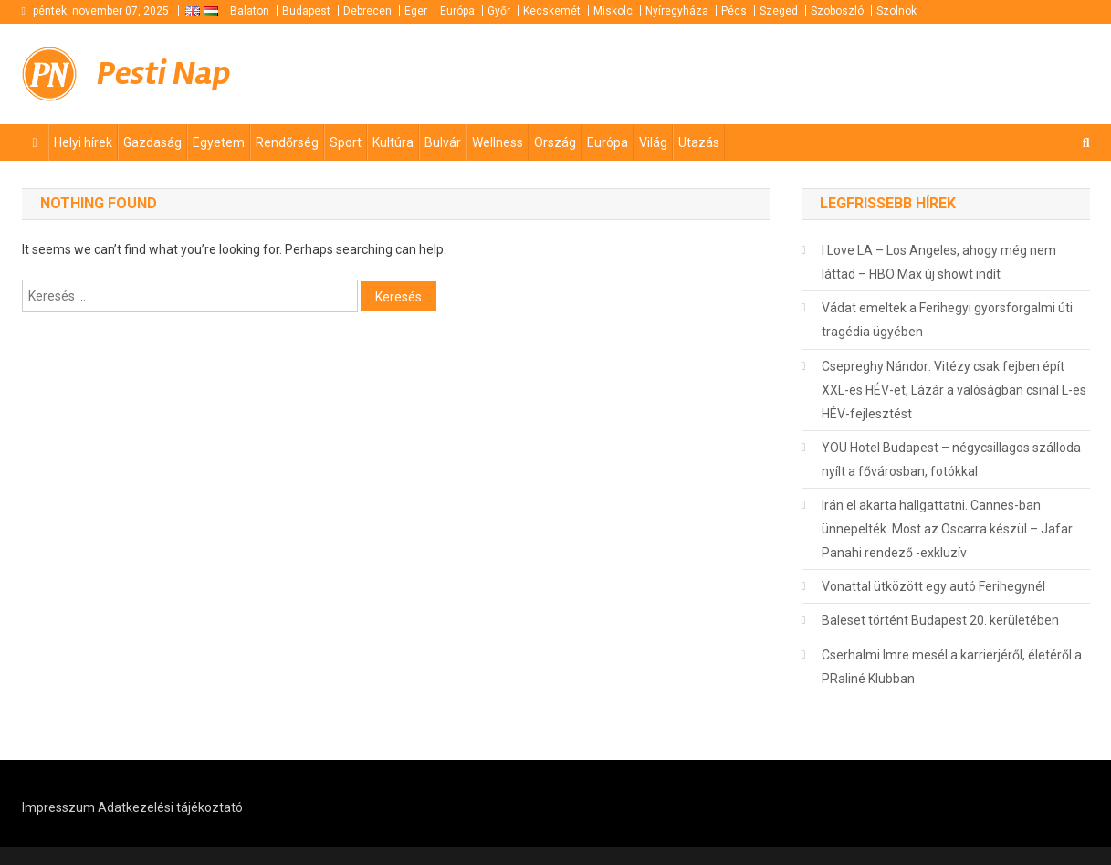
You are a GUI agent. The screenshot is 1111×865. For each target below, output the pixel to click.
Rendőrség (287, 142)
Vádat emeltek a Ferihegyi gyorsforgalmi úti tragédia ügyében (947, 320)
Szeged (779, 11)
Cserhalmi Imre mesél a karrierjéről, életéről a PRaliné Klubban (952, 667)
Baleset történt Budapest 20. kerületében (940, 620)
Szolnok (896, 11)
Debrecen (367, 11)
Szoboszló (837, 11)
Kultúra (393, 142)
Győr (498, 11)
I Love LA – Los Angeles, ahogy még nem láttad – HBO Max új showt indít (939, 262)
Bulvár (442, 142)
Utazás (698, 142)
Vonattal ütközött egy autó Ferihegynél (933, 586)
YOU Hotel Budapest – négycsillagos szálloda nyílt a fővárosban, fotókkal (951, 459)
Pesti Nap (164, 73)
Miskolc (613, 11)
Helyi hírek (83, 142)
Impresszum (58, 807)
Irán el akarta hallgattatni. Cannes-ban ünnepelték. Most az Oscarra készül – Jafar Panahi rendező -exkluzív (947, 529)
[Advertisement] (871, 72)
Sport (346, 142)
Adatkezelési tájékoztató (170, 807)
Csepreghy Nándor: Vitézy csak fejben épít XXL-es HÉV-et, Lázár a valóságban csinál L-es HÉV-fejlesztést (954, 390)
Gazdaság (152, 142)
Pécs (734, 11)
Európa (457, 11)
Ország (555, 142)
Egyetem (219, 142)
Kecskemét (552, 11)
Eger (415, 11)
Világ (653, 142)
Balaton (249, 11)
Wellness (497, 142)
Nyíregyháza (676, 11)
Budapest (306, 11)
